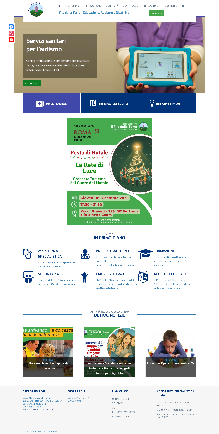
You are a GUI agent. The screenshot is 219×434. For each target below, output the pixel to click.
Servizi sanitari (51, 103)
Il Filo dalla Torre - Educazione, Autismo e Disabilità (93, 13)
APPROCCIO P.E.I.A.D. (170, 274)
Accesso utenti (121, 416)
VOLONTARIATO (50, 274)
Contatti (117, 407)
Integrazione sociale (109, 103)
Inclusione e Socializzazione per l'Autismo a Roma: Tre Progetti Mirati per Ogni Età (109, 368)
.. (112, 420)
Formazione (150, 5)
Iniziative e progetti (167, 103)
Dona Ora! (156, 12)
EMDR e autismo (110, 274)
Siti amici (117, 403)
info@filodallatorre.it (41, 409)
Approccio (131, 5)
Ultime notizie (120, 398)
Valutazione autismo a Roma (174, 409)
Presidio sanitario (112, 251)
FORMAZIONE (164, 251)
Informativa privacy (124, 411)
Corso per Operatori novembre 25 (169, 363)
